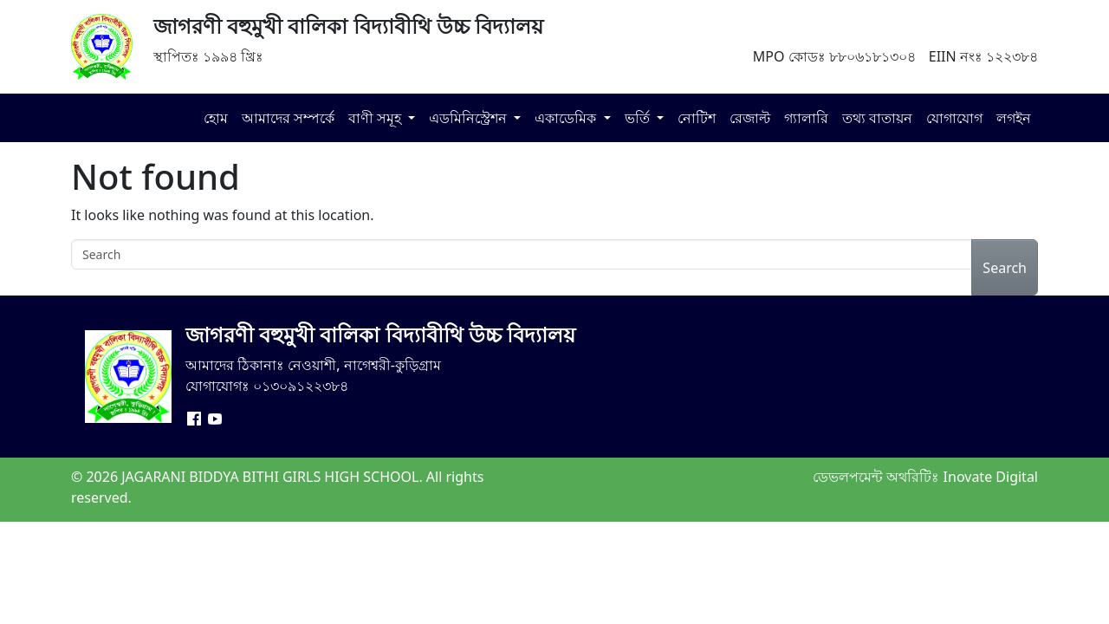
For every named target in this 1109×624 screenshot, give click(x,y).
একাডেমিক (567, 117)
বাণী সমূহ (376, 117)
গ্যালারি (806, 117)
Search (1005, 267)
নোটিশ (697, 117)
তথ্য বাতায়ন (877, 117)
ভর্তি (639, 117)
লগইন (1013, 117)
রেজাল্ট (750, 117)
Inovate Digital (991, 476)
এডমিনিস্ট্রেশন (469, 117)
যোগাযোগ (954, 117)
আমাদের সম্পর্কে (288, 117)
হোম (216, 117)
